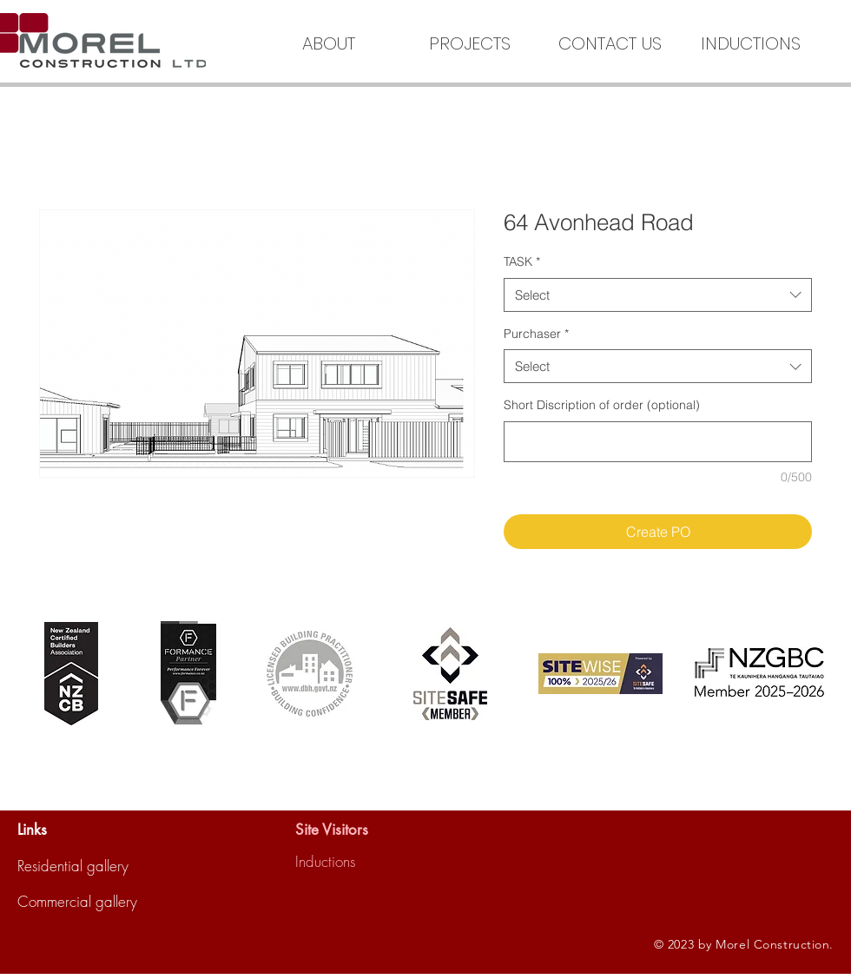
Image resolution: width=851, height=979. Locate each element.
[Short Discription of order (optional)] (658, 441)
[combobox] (658, 295)
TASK (522, 261)
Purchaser (536, 333)
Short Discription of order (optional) (602, 405)
